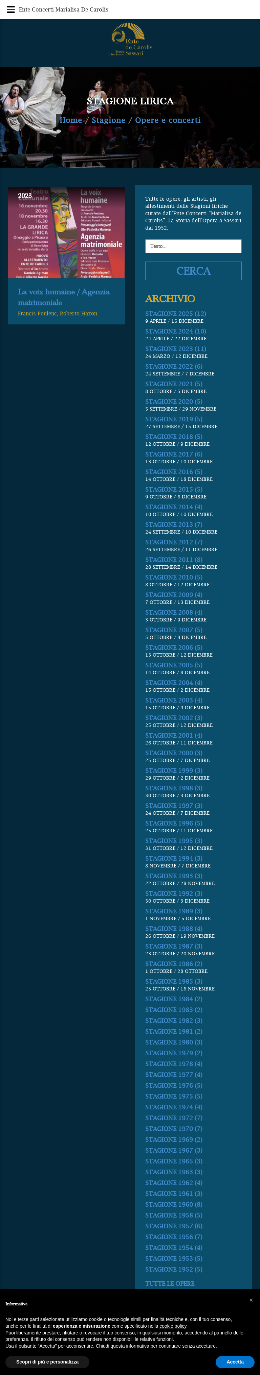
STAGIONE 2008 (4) (173, 645)
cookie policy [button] (172, 1326)
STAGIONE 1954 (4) (173, 1280)
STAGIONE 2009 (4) (173, 627)
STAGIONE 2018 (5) (173, 469)
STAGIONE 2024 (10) (175, 364)
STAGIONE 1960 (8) (173, 1237)
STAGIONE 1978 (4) (173, 1096)
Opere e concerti (168, 120)
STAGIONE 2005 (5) (173, 698)
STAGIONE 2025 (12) (175, 346)
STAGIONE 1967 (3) (173, 1183)
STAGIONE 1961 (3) (173, 1226)
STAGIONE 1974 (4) (173, 1140)
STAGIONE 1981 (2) (173, 1064)
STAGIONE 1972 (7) (173, 1150)
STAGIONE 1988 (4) (173, 961)
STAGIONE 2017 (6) (173, 487)
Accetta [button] (235, 1362)
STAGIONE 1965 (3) (173, 1194)
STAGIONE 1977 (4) (173, 1107)
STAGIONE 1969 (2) (173, 1172)
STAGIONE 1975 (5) (173, 1129)
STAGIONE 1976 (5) (173, 1118)
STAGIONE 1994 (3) (173, 891)
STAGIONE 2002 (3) (173, 750)
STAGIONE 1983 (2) (173, 1042)
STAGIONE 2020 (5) (173, 434)
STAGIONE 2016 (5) (173, 504)
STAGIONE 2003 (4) (173, 733)
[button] (251, 1300)
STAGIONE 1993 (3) (173, 908)
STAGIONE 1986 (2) (173, 996)
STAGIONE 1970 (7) (173, 1161)
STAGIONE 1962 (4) (173, 1215)
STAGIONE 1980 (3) (173, 1075)
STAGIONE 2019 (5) (173, 452)
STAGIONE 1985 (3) (173, 1014)
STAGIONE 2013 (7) (173, 557)
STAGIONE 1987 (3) (173, 979)
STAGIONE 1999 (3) (173, 803)
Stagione (109, 120)
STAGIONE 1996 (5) (173, 856)
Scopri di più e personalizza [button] (47, 1362)
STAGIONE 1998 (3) (173, 821)
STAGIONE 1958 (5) (173, 1248)
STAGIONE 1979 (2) (173, 1085)
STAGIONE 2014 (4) (173, 539)
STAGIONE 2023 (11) (175, 381)
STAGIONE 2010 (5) (173, 610)
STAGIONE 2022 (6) (173, 399)
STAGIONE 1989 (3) (173, 944)
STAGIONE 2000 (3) (173, 785)
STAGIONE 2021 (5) (173, 416)
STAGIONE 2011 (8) (173, 592)
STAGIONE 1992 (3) (173, 926)
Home (71, 120)
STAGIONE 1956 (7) (173, 1269)
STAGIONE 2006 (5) (173, 680)
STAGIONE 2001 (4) (173, 768)
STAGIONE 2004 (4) (173, 715)
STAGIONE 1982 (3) (173, 1053)
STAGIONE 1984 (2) (173, 1031)
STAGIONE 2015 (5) (173, 522)
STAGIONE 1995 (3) (173, 873)
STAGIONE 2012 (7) (173, 575)
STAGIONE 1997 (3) (173, 838)
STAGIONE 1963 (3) (173, 1204)
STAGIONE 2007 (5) (173, 662)
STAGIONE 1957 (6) (173, 1258)
